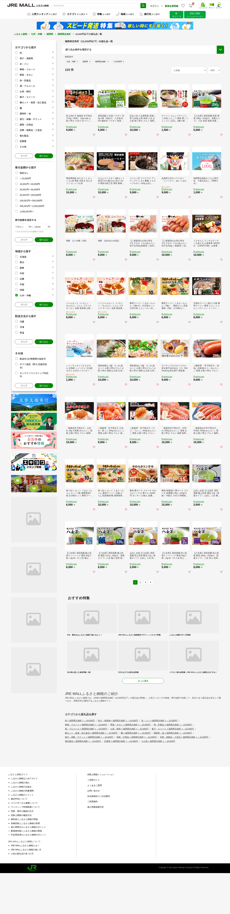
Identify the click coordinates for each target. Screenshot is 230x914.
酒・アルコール (27, 85)
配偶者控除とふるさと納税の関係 (26, 871)
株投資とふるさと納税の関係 (24, 860)
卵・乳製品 (25, 80)
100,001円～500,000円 (31, 200)
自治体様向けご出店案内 (98, 837)
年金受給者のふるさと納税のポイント (28, 875)
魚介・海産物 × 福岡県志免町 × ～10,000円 (118, 761)
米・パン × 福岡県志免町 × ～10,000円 (159, 761)
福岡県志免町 (64, 33)
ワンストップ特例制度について (25, 848)
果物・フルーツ (27, 68)
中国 (22, 283)
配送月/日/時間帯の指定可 (33, 358)
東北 (22, 261)
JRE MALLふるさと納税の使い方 (26, 890)
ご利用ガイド (93, 820)
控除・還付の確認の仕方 (22, 852)
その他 (23, 146)
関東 (22, 267)
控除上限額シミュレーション (100, 815)
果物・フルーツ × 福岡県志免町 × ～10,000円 (86, 765)
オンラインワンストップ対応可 (195, 71)
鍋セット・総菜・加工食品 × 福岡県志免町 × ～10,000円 (91, 774)
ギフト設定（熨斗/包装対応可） (195, 65)
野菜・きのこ (26, 74)
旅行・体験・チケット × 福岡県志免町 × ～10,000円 (89, 778)
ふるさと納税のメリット (22, 835)
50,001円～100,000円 (30, 194)
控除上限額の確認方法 (21, 856)
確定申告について (19, 840)
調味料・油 (25, 113)
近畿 (22, 278)
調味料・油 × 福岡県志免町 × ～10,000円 (173, 774)
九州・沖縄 (36, 33)
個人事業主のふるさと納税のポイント (28, 868)
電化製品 (24, 135)
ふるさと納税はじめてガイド (24, 819)
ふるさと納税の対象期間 (22, 831)
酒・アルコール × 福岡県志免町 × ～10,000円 (86, 770)
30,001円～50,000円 (30, 188)
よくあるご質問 (94, 826)
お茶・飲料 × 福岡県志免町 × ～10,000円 (129, 770)
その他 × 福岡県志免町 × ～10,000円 (158, 782)
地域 (68, 61)
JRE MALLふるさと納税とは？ (25, 886)
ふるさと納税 (20, 33)
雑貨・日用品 (26, 124)
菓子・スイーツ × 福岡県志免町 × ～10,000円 (173, 770)
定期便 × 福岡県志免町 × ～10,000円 (121, 782)
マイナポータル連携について (24, 844)
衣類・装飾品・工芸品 (31, 129)
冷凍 (22, 326)
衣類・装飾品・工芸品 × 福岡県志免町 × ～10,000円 (184, 778)
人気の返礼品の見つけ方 (22, 894)
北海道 (23, 256)
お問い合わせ (93, 831)
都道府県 (70, 68)
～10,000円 (25, 177)
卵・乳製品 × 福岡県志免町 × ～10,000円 (173, 765)
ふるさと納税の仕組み (21, 827)
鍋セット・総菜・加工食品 (33, 102)
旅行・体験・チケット (31, 118)
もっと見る (143, 722)
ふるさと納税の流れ (20, 823)
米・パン (24, 63)
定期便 (23, 140)
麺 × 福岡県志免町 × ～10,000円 (136, 774)
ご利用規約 (92, 842)
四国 (22, 289)
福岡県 (49, 33)
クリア (24, 155)
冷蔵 (22, 321)
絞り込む (43, 155)
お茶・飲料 (25, 91)
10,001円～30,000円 (30, 183)
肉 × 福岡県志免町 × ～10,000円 (80, 761)
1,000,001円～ (27, 210)
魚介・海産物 (26, 57)
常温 (22, 332)
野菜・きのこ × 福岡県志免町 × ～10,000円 (130, 765)
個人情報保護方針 (95, 848)
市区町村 (70, 75)
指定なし (24, 172)
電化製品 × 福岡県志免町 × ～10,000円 (83, 782)
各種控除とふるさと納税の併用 (25, 864)
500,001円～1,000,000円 (32, 205)
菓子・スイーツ (27, 96)
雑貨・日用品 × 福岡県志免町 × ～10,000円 (137, 778)
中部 (22, 272)
